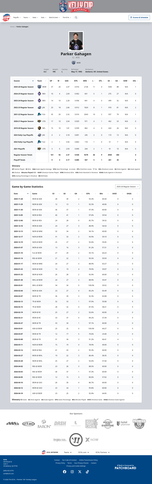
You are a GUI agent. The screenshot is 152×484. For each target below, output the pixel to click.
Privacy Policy (60, 463)
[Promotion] (76, 6)
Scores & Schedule (139, 17)
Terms (69, 463)
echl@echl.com (8, 474)
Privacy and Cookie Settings (76, 466)
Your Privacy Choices (81, 463)
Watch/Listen (54, 17)
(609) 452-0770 (8, 471)
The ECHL (67, 17)
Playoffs (17, 17)
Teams (26, 17)
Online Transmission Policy (88, 460)
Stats (43, 17)
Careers (93, 463)
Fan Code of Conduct (69, 460)
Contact (57, 460)
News (35, 17)
